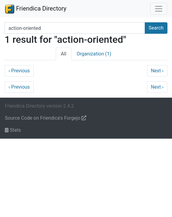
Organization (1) (94, 54)
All (63, 54)
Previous (19, 71)
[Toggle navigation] (158, 9)
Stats (13, 130)
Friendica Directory (35, 9)
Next (157, 71)
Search (156, 28)
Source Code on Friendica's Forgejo (45, 118)
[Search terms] (75, 28)
